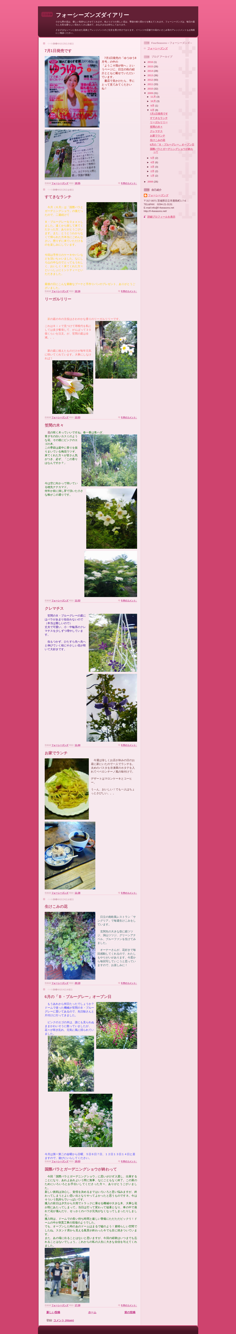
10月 (153, 101)
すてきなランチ (58, 197)
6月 (153, 110)
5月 (153, 157)
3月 (153, 166)
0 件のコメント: (129, 183)
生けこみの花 (56, 906)
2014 (151, 70)
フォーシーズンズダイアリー (92, 15)
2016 (151, 62)
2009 (151, 93)
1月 (153, 175)
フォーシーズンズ (157, 48)
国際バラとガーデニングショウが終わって (81, 1169)
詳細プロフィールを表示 (161, 216)
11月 (153, 96)
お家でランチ (56, 753)
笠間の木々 (54, 425)
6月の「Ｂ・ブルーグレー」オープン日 (78, 997)
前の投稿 (129, 1312)
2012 (151, 79)
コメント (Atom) (63, 1320)
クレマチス (54, 608)
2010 (151, 88)
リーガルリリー (58, 299)
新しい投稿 (53, 1312)
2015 (151, 66)
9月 (153, 105)
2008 (151, 181)
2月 (153, 171)
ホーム (92, 1312)
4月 (153, 162)
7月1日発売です (58, 51)
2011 (151, 84)
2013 (151, 75)
